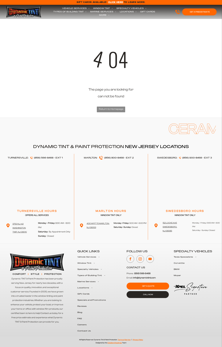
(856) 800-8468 (114, 158)
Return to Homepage (111, 109)
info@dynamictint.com (144, 278)
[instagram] (140, 259)
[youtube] (150, 259)
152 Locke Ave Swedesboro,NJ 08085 (170, 227)
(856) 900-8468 (192, 158)
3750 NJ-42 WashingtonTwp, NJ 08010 (19, 228)
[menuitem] (75, 8)
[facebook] (130, 259)
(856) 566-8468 (43, 158)
